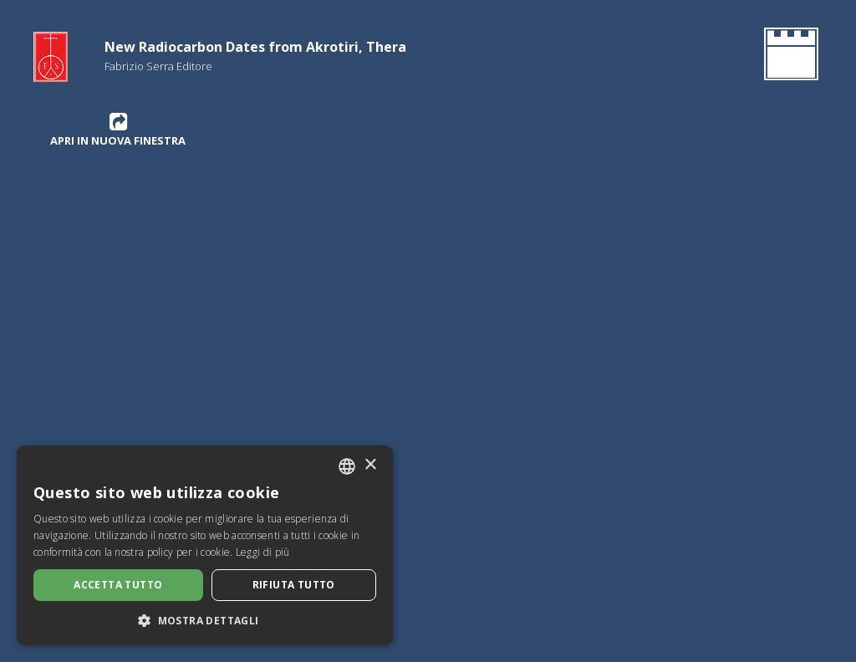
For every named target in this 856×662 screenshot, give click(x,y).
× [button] (370, 465)
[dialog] (205, 545)
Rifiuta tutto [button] (293, 585)
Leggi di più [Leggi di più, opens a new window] (263, 552)
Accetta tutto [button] (118, 585)
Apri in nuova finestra (118, 129)
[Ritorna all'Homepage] (788, 57)
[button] (204, 620)
